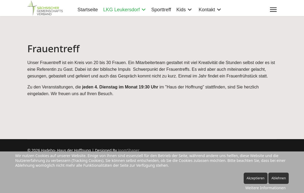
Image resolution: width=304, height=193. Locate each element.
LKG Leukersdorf (121, 9)
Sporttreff (161, 9)
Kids (181, 9)
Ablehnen (278, 178)
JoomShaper (128, 150)
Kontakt (207, 9)
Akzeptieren (256, 178)
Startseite (87, 9)
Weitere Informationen (265, 187)
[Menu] (273, 10)
